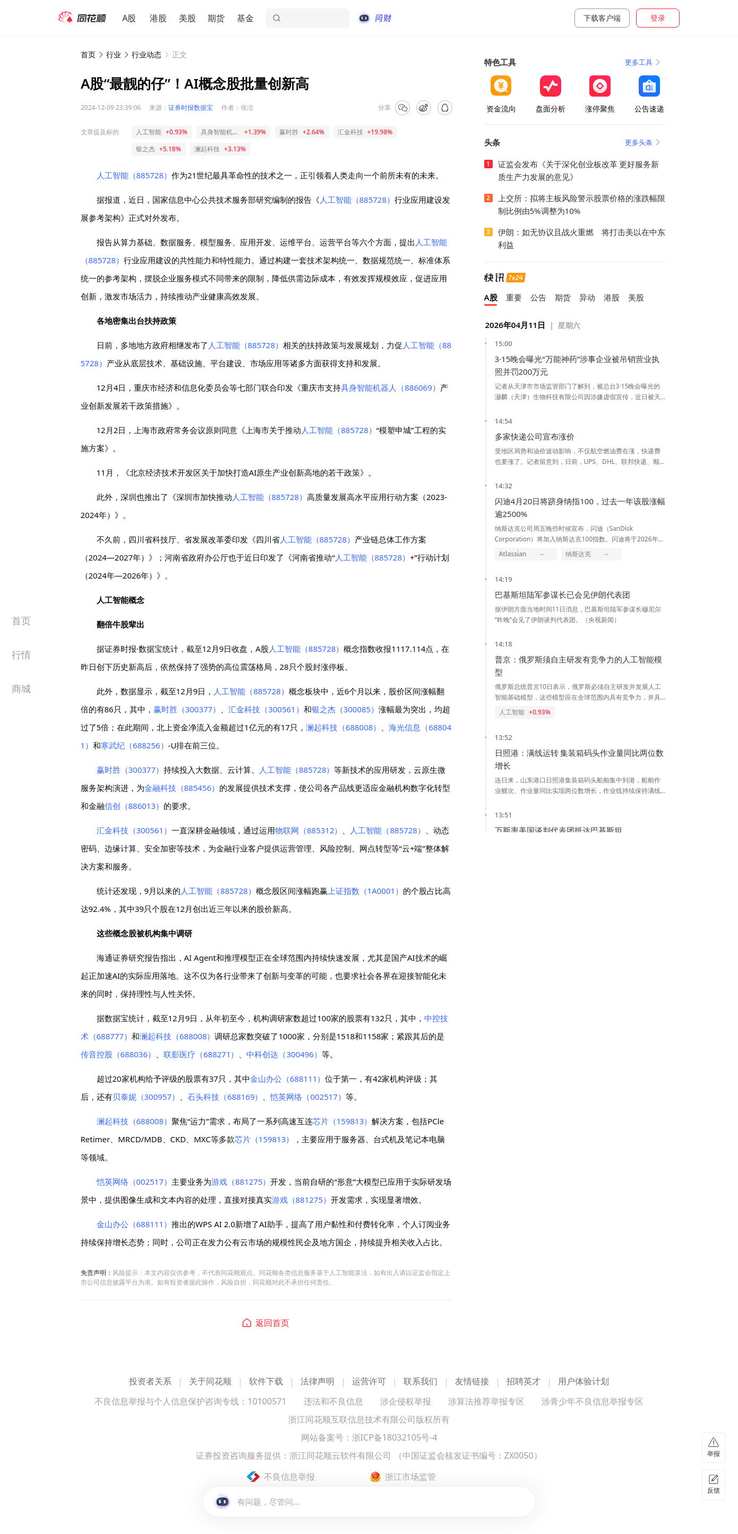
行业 (113, 54)
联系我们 (420, 1382)
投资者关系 (150, 1382)
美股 (187, 18)
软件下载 (266, 1382)
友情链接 (472, 1382)
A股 (129, 18)
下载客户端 (602, 18)
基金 (245, 18)
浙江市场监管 (410, 1476)
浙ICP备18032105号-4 (394, 1438)
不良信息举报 (289, 1476)
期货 (216, 18)
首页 (88, 54)
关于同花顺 (210, 1382)
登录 (657, 18)
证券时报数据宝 (190, 107)
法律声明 (317, 1382)
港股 (158, 18)
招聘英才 (523, 1382)
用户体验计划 (583, 1382)
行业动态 (146, 54)
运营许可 (369, 1382)
